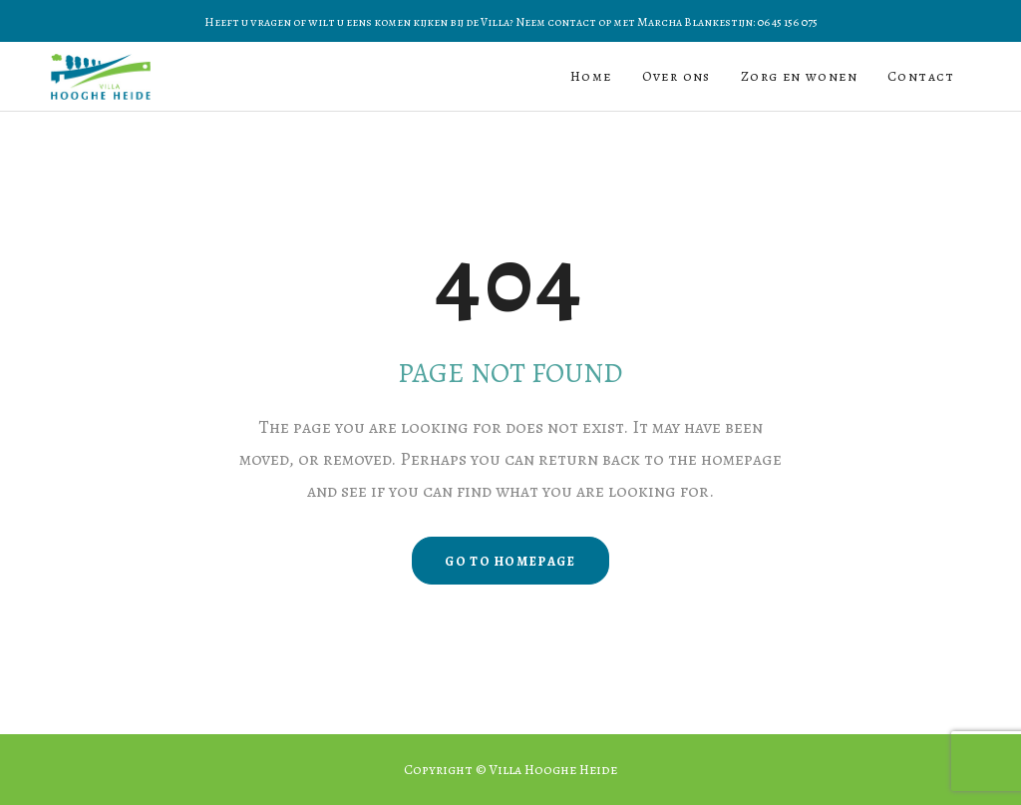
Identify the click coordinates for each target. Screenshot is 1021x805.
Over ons (676, 76)
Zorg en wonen (799, 76)
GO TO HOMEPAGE (510, 561)
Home (591, 76)
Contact (921, 76)
